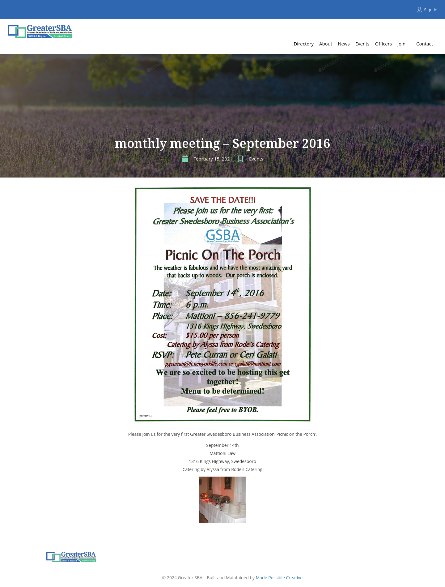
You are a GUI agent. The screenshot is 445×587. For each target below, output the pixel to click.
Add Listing (421, 29)
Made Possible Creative (279, 578)
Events (256, 159)
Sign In (430, 9)
